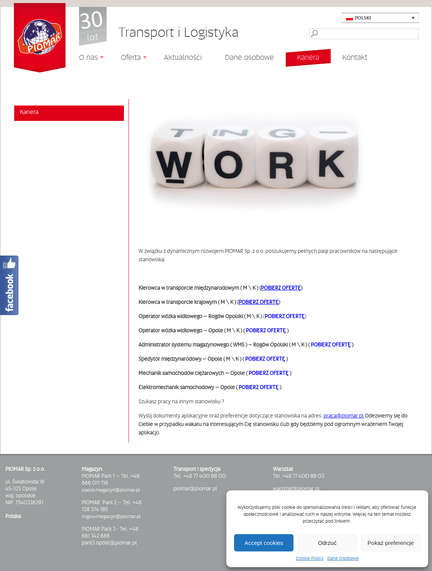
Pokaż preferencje (391, 543)
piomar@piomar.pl (195, 488)
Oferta (128, 58)
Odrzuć (327, 543)
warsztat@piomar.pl (296, 488)
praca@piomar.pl (343, 415)
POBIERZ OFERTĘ (281, 287)
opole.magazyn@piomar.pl (111, 489)
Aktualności (183, 56)
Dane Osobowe (343, 558)
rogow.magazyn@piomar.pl (111, 516)
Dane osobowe (249, 57)
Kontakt (354, 57)
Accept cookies (263, 543)
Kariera (308, 57)
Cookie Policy (309, 558)
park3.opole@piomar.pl (109, 542)
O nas (86, 58)
